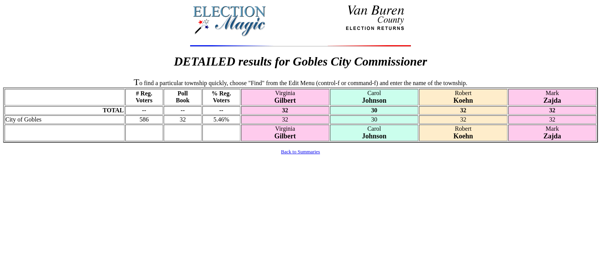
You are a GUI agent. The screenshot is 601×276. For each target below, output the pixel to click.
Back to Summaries (300, 151)
